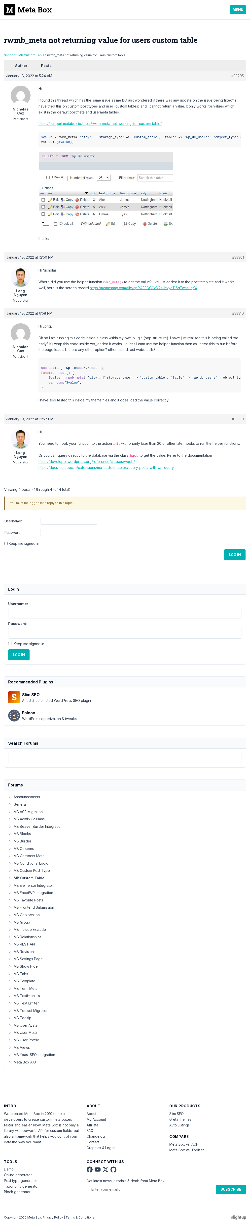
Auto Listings (179, 1125)
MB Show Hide (23, 966)
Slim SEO (176, 1114)
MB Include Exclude (27, 929)
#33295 (237, 76)
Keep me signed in (24, 543)
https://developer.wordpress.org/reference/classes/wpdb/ (86, 461)
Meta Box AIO (22, 1062)
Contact (93, 1142)
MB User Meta (22, 1032)
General (17, 804)
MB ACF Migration (25, 812)
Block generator (17, 1192)
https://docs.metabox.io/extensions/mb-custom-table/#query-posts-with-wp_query (106, 467)
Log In (235, 555)
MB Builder (19, 841)
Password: (12, 532)
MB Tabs (18, 974)
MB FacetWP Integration (30, 892)
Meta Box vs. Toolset (186, 1150)
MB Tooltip (19, 1018)
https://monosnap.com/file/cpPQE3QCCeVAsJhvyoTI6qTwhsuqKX (143, 288)
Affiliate (93, 1125)
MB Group (19, 922)
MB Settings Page (25, 959)
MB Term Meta (22, 988)
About (91, 1114)
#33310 (238, 313)
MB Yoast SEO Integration (31, 1055)
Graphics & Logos (101, 1148)
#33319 (238, 419)
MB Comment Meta (26, 856)
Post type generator (20, 1180)
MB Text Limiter (23, 1003)
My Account (96, 1119)
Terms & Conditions (80, 1217)
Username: (13, 521)
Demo (9, 1169)
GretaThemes (180, 1119)
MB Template (21, 981)
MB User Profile (23, 1040)
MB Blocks (19, 834)
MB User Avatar (23, 1025)
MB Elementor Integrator (30, 885)
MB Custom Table (31, 55)
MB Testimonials (24, 996)
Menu (238, 9)
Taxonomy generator (21, 1186)
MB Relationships (24, 937)
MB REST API (21, 944)
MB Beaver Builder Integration (35, 826)
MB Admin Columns (26, 819)
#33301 (238, 257)
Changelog (96, 1136)
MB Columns (21, 848)
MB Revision (21, 951)
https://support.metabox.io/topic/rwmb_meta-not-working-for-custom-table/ (100, 123)
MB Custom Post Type (29, 870)
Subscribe (230, 1189)
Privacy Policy (53, 1217)
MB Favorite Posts (25, 900)
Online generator (18, 1175)
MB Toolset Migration (28, 1010)
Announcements (24, 797)
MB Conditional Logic (28, 863)
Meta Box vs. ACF (183, 1144)
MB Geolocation (24, 915)
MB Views (19, 1047)
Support (10, 55)
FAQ (90, 1130)
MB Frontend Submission (31, 907)
